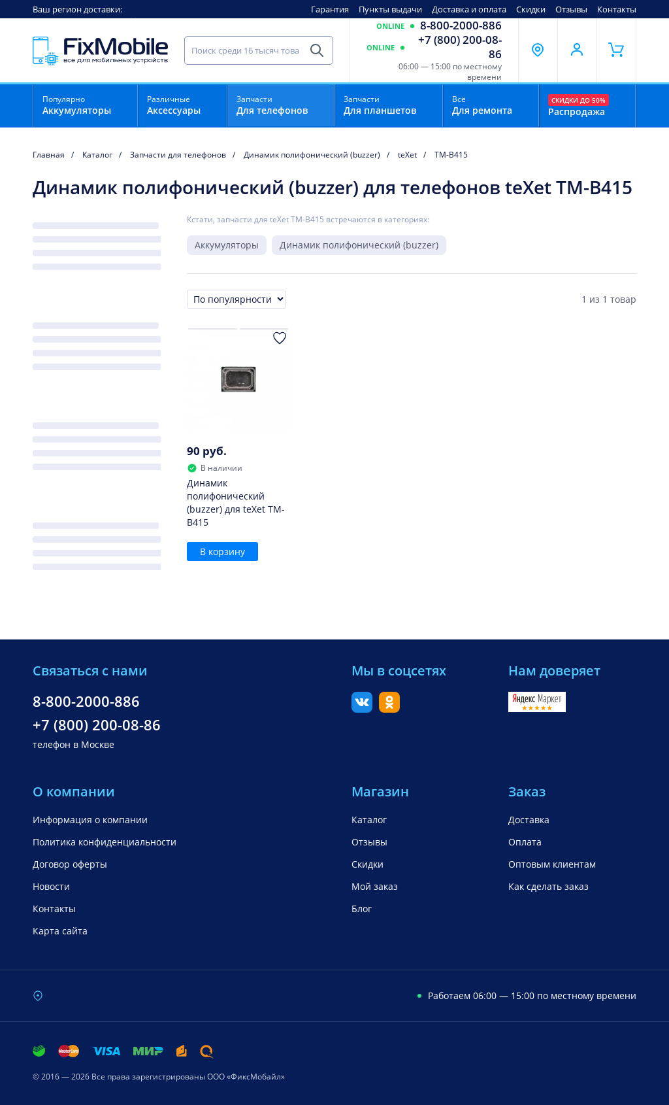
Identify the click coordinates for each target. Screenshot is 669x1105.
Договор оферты (70, 864)
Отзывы (571, 9)
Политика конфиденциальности (104, 842)
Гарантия (330, 9)
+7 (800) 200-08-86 (460, 47)
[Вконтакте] (361, 708)
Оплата (525, 842)
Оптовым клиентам (552, 864)
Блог (361, 908)
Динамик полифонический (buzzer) (359, 245)
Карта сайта (60, 931)
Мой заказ (374, 886)
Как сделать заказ (548, 886)
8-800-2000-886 (461, 25)
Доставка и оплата (469, 9)
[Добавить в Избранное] (279, 338)
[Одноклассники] (389, 708)
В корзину (222, 551)
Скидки (531, 9)
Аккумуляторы (227, 245)
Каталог (369, 819)
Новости (51, 886)
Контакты (616, 9)
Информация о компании (90, 819)
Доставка (528, 819)
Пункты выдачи (390, 9)
